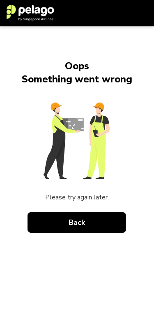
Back (77, 222)
